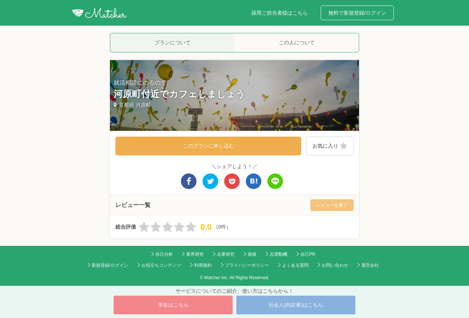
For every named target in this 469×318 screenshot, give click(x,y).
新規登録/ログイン (110, 265)
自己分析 (164, 254)
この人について (297, 42)
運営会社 (370, 265)
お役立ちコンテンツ (161, 265)
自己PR (307, 254)
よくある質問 (295, 265)
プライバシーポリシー (247, 265)
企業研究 (225, 254)
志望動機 (278, 254)
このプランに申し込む (208, 146)
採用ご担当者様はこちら (279, 13)
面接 (252, 254)
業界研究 (195, 254)
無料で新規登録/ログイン (357, 13)
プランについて (173, 42)
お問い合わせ (335, 265)
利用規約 (203, 265)
